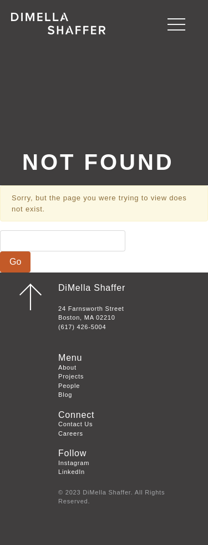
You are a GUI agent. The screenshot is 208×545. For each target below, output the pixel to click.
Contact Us (75, 424)
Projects (71, 376)
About (67, 367)
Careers (70, 433)
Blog (65, 394)
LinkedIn (71, 471)
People (69, 385)
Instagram (73, 463)
